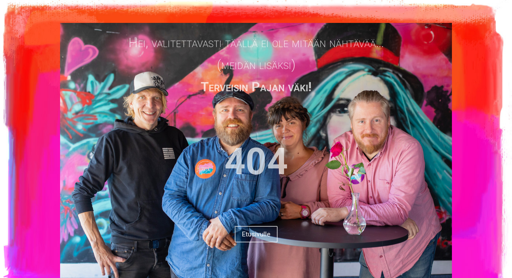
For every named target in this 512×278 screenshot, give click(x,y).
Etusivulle (256, 234)
